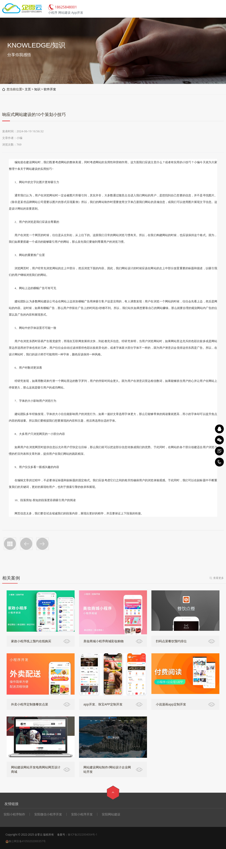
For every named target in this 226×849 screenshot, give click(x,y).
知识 (37, 89)
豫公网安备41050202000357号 (27, 841)
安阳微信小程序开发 (48, 814)
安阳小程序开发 (82, 814)
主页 (28, 89)
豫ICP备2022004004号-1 (82, 834)
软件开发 (50, 89)
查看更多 (218, 578)
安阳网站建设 (111, 814)
